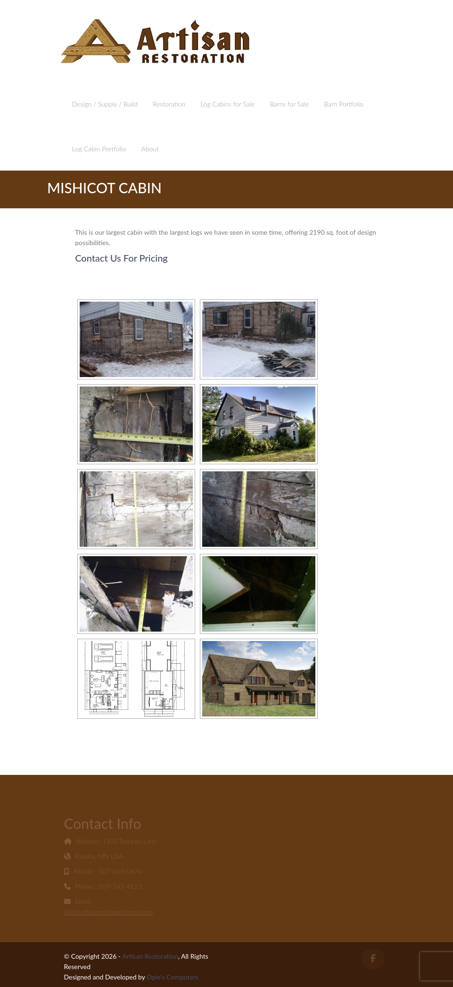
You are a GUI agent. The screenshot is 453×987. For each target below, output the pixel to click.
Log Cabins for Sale (227, 104)
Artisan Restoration (150, 956)
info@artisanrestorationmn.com (108, 913)
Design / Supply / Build (105, 104)
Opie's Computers (172, 977)
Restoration (169, 104)
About (150, 149)
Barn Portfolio (343, 104)
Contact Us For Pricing (121, 257)
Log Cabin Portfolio (99, 149)
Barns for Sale (289, 104)
